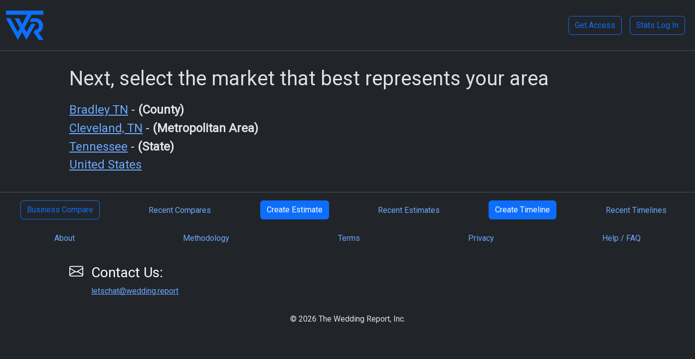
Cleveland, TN (106, 128)
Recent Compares (180, 210)
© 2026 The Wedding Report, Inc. (347, 319)
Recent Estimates (409, 210)
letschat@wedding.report (134, 291)
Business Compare (60, 209)
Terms (349, 238)
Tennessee (98, 147)
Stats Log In (657, 25)
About (64, 238)
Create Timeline (522, 209)
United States (105, 165)
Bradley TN (98, 110)
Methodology (206, 238)
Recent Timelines (636, 210)
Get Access (595, 25)
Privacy (481, 238)
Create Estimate (295, 209)
